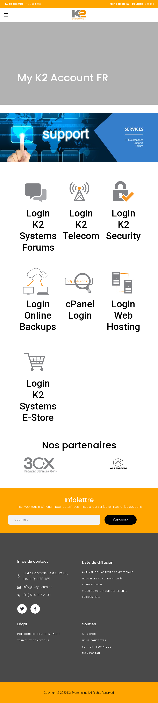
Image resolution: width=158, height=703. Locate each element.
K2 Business (33, 3)
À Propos (89, 634)
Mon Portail (91, 653)
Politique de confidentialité (38, 634)
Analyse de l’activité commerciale (107, 572)
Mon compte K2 (119, 3)
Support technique (96, 647)
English (149, 3)
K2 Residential (14, 3)
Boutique (137, 3)
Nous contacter (94, 640)
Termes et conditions (33, 640)
